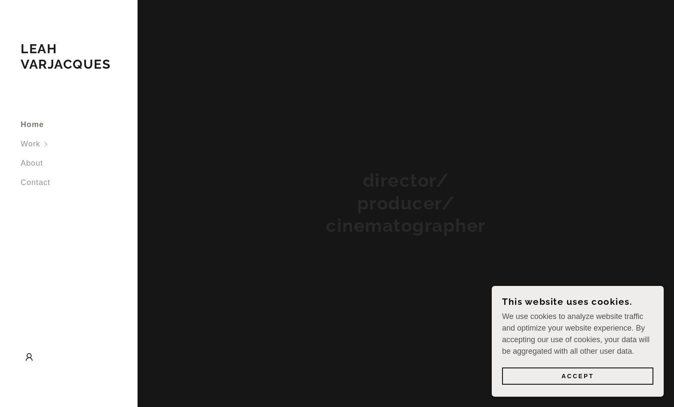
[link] (69, 66)
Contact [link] (35, 182)
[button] (79, 144)
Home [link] (32, 124)
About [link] (32, 163)
